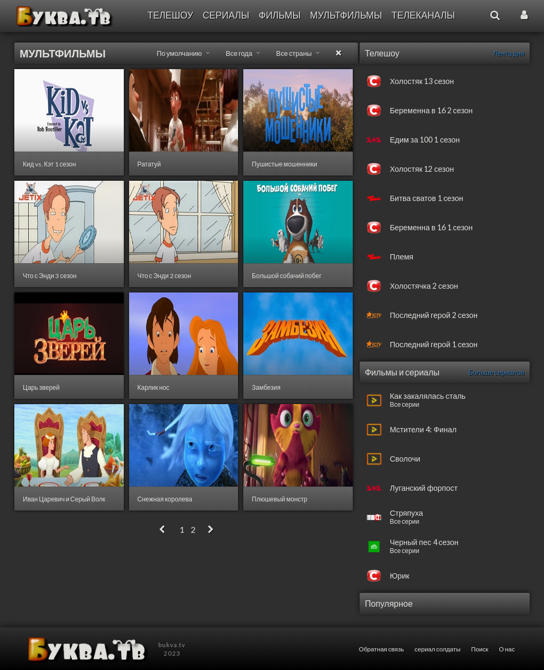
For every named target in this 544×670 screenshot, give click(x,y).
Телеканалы (423, 15)
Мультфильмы (346, 15)
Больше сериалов (496, 372)
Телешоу (170, 15)
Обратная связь (381, 648)
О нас (507, 648)
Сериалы (225, 15)
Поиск (479, 648)
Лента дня (508, 53)
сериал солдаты (437, 648)
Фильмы (280, 15)
